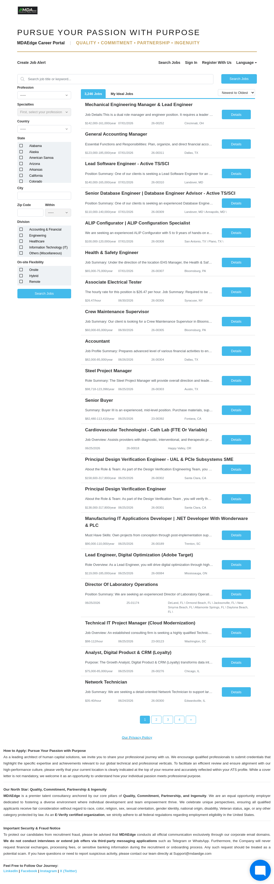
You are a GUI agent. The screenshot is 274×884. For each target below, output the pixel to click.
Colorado (35, 181)
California (36, 176)
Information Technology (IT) (48, 247)
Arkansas (35, 169)
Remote (34, 282)
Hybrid (33, 276)
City (20, 188)
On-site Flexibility (30, 262)
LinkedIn (10, 871)
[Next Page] (191, 720)
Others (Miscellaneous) (45, 253)
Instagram (48, 871)
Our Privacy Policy (137, 737)
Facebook (29, 871)
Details (236, 115)
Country (23, 121)
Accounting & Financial (45, 229)
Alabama (35, 146)
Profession (25, 87)
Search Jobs (169, 62)
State (21, 138)
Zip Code (24, 205)
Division (23, 222)
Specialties (25, 104)
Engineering (37, 235)
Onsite (33, 270)
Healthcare (37, 241)
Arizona (34, 164)
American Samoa (41, 158)
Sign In (191, 62)
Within (50, 205)
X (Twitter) (68, 871)
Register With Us (217, 62)
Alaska (34, 152)
